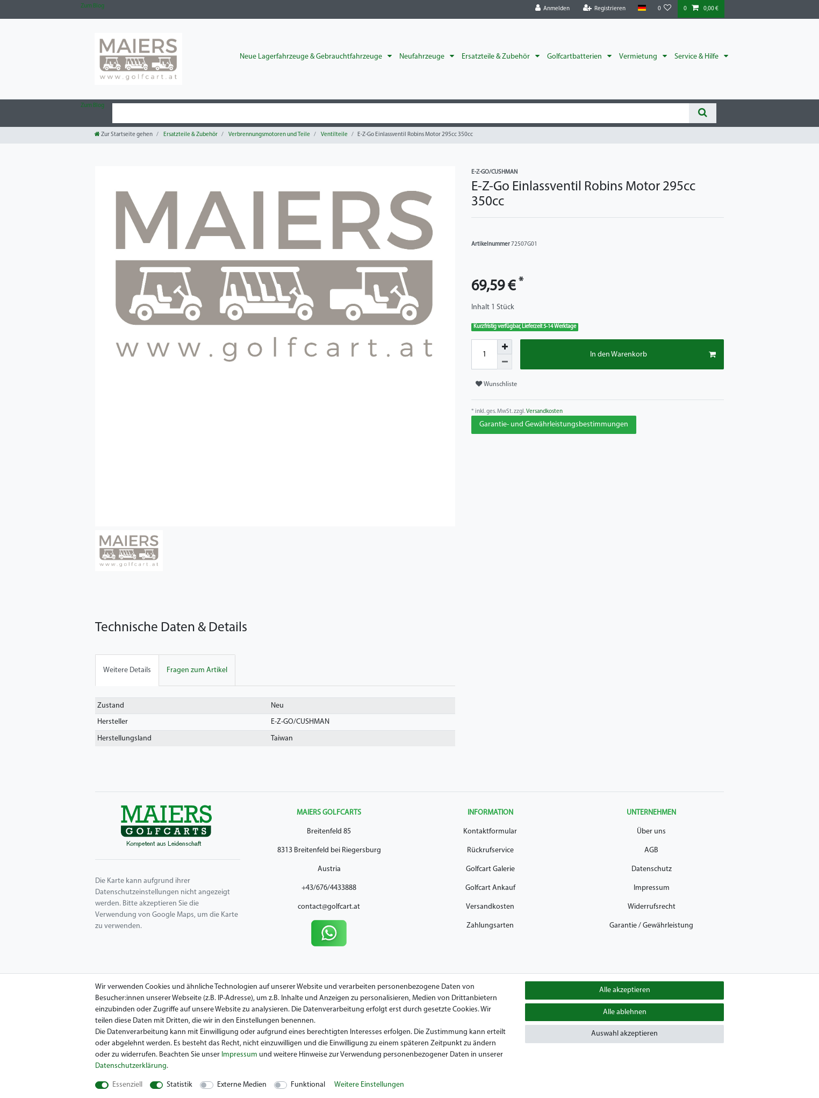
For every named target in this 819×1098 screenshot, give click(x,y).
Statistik (179, 1085)
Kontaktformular (490, 832)
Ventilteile (334, 135)
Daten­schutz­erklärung (131, 1066)
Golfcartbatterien (575, 57)
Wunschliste (496, 384)
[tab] (127, 670)
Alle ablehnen (624, 1012)
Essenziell (127, 1085)
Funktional (308, 1085)
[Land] (641, 8)
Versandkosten (544, 412)
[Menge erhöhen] (504, 346)
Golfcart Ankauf (490, 888)
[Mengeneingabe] (484, 354)
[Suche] (702, 113)
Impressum (652, 888)
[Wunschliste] (665, 9)
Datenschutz (651, 869)
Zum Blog (92, 6)
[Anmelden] (552, 9)
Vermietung (639, 57)
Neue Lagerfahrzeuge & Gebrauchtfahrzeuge (312, 57)
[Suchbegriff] (400, 113)
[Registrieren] (604, 9)
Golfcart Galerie (490, 869)
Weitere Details (127, 670)
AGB (651, 850)
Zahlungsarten (490, 926)
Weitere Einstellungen (369, 1085)
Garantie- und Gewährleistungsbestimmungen (553, 424)
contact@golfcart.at (329, 907)
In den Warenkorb (653, 355)
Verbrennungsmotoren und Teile (268, 135)
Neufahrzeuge (422, 57)
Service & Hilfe (697, 57)
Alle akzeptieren (624, 990)
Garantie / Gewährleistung (651, 926)
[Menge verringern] (504, 361)
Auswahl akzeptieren (624, 1034)
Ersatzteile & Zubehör (496, 57)
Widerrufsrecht (652, 907)
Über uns (651, 832)
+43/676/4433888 (328, 888)
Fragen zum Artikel (197, 670)
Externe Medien (242, 1085)
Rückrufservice (490, 850)
